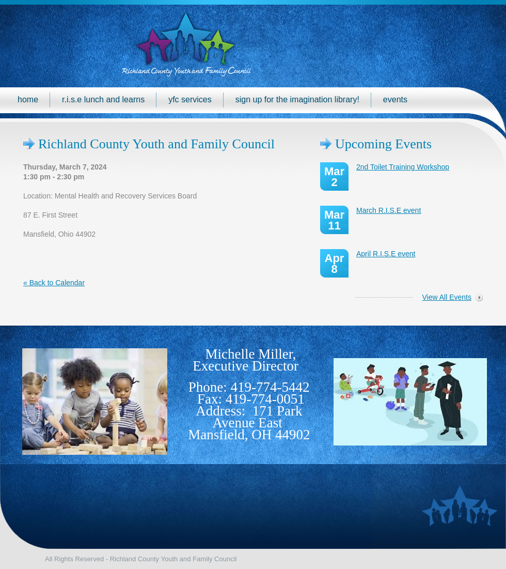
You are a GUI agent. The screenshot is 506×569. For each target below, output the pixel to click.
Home (28, 99)
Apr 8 (334, 263)
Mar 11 (334, 220)
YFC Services (190, 99)
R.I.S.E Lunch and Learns (103, 99)
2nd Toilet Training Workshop (402, 167)
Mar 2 (334, 177)
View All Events (446, 297)
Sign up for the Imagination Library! (297, 99)
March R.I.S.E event (388, 210)
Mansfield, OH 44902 (249, 434)
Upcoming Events (383, 143)
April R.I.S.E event (385, 254)
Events (395, 99)
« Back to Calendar (54, 283)
